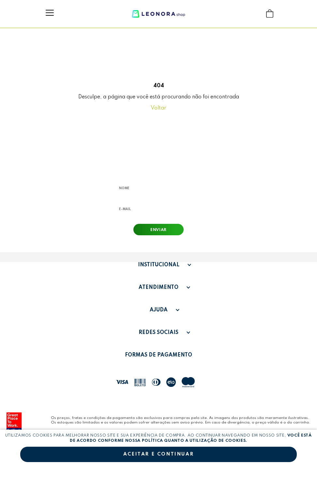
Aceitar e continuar (158, 454)
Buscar (257, 14)
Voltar (158, 108)
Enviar (158, 230)
